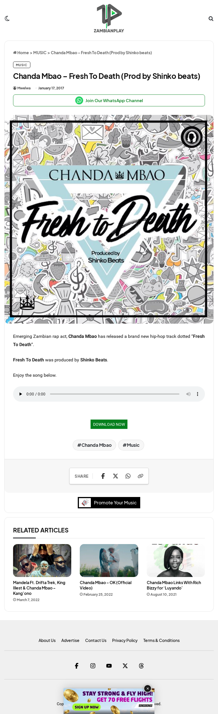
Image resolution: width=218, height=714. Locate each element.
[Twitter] (125, 665)
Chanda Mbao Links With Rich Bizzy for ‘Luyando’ (174, 585)
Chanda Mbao (82, 336)
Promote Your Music (109, 502)
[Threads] (141, 665)
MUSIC (40, 52)
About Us (47, 640)
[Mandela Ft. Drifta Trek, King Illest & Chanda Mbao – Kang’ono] (42, 560)
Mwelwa (24, 88)
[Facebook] (76, 665)
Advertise (70, 640)
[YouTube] (109, 665)
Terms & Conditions (161, 640)
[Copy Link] (140, 476)
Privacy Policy (125, 640)
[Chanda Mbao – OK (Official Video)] (109, 560)
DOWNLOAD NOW (109, 424)
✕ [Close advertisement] (147, 688)
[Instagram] (93, 665)
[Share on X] (115, 476)
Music (133, 445)
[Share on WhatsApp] (128, 476)
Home (21, 52)
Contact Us (95, 640)
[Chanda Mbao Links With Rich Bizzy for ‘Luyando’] (176, 560)
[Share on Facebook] (103, 476)
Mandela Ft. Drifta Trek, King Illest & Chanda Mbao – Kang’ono (39, 588)
